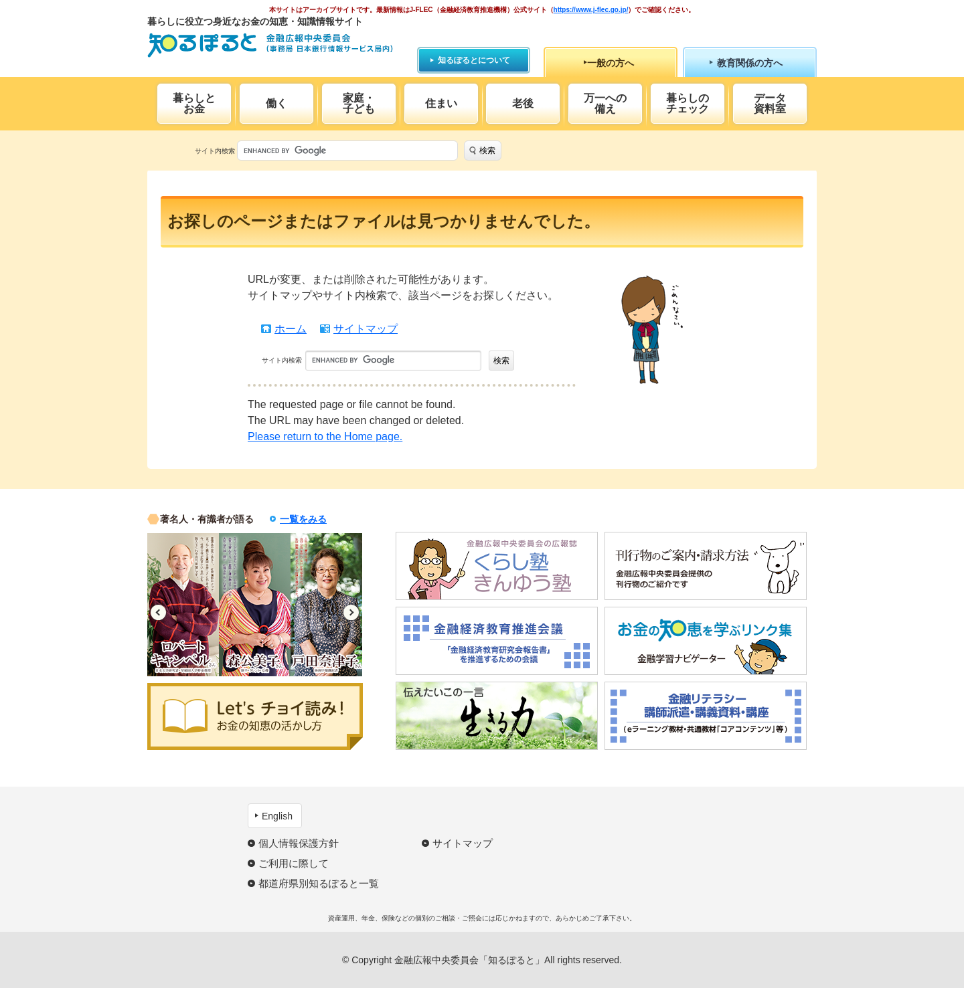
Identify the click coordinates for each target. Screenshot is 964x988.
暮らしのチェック (687, 103)
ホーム (290, 328)
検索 (487, 150)
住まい (441, 103)
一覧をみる (303, 519)
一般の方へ (610, 63)
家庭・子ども (359, 103)
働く (276, 103)
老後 (523, 103)
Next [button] (351, 612)
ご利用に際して (293, 863)
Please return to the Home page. (325, 436)
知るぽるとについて (474, 60)
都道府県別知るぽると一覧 (318, 883)
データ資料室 (770, 103)
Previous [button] (158, 612)
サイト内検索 (215, 151)
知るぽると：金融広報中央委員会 (270, 45)
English (277, 816)
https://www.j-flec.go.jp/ (591, 9)
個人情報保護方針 (298, 843)
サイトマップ (365, 328)
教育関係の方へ (750, 63)
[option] (183, 604)
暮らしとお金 (194, 103)
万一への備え (605, 103)
